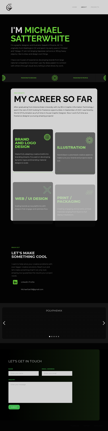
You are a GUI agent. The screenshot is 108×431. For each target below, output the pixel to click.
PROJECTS (95, 7)
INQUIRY (11, 379)
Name (10, 369)
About (84, 7)
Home (74, 7)
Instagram (98, 425)
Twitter (86, 425)
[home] (9, 7)
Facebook (75, 425)
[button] (103, 7)
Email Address (48, 369)
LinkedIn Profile (29, 282)
